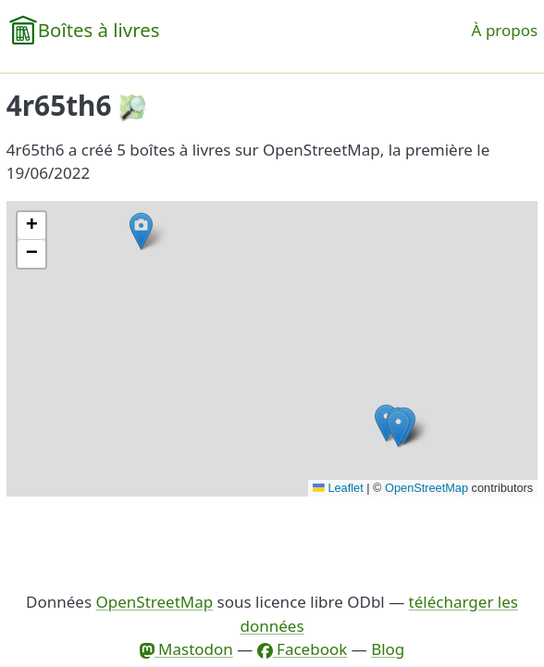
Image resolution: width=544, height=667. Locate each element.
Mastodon (186, 649)
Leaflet (338, 488)
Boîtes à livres (99, 30)
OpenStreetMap (426, 488)
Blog (387, 649)
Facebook (302, 649)
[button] (398, 428)
